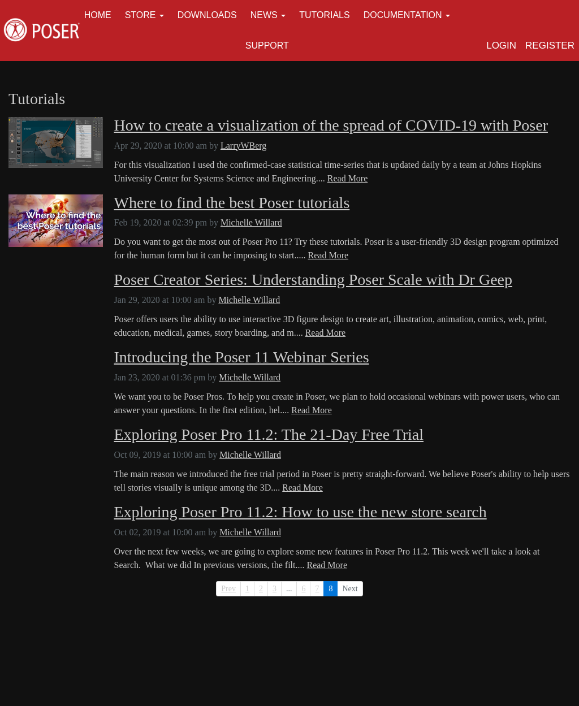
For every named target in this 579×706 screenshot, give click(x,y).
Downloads (207, 15)
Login (501, 45)
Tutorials (324, 15)
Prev (228, 588)
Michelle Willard (251, 222)
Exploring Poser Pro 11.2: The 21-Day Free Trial (269, 434)
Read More (347, 178)
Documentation (403, 15)
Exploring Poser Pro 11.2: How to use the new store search (300, 512)
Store (140, 15)
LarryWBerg (243, 145)
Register (549, 45)
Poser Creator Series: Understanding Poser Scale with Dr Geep (313, 279)
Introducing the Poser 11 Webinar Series (241, 357)
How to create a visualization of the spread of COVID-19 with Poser (331, 125)
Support (267, 45)
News (264, 15)
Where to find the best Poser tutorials (232, 202)
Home (97, 15)
